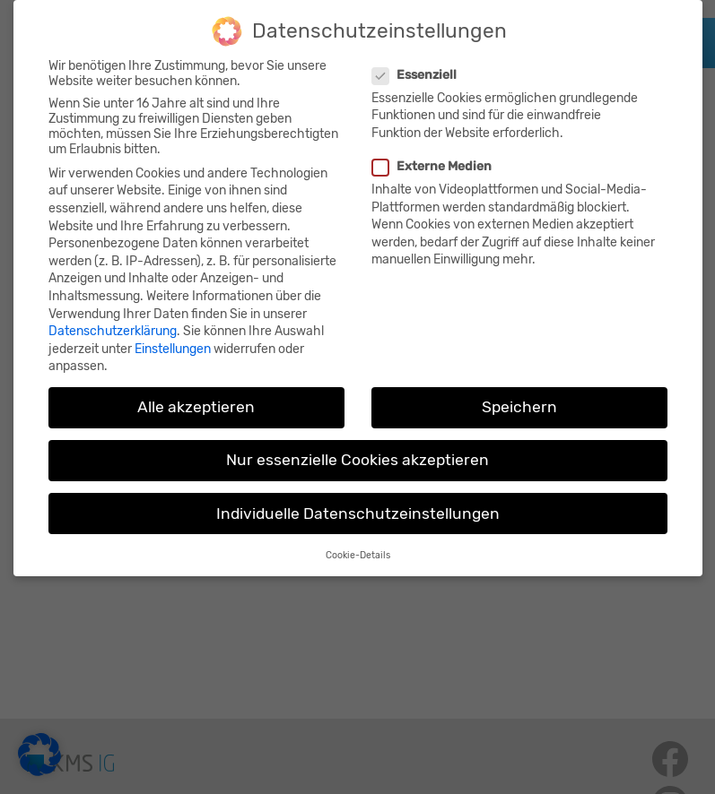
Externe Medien (434, 154)
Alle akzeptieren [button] (196, 395)
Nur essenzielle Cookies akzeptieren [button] (357, 448)
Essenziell (416, 63)
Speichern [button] (519, 395)
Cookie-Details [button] (358, 543)
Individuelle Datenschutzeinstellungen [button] (358, 502)
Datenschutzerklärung (112, 319)
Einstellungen (173, 337)
